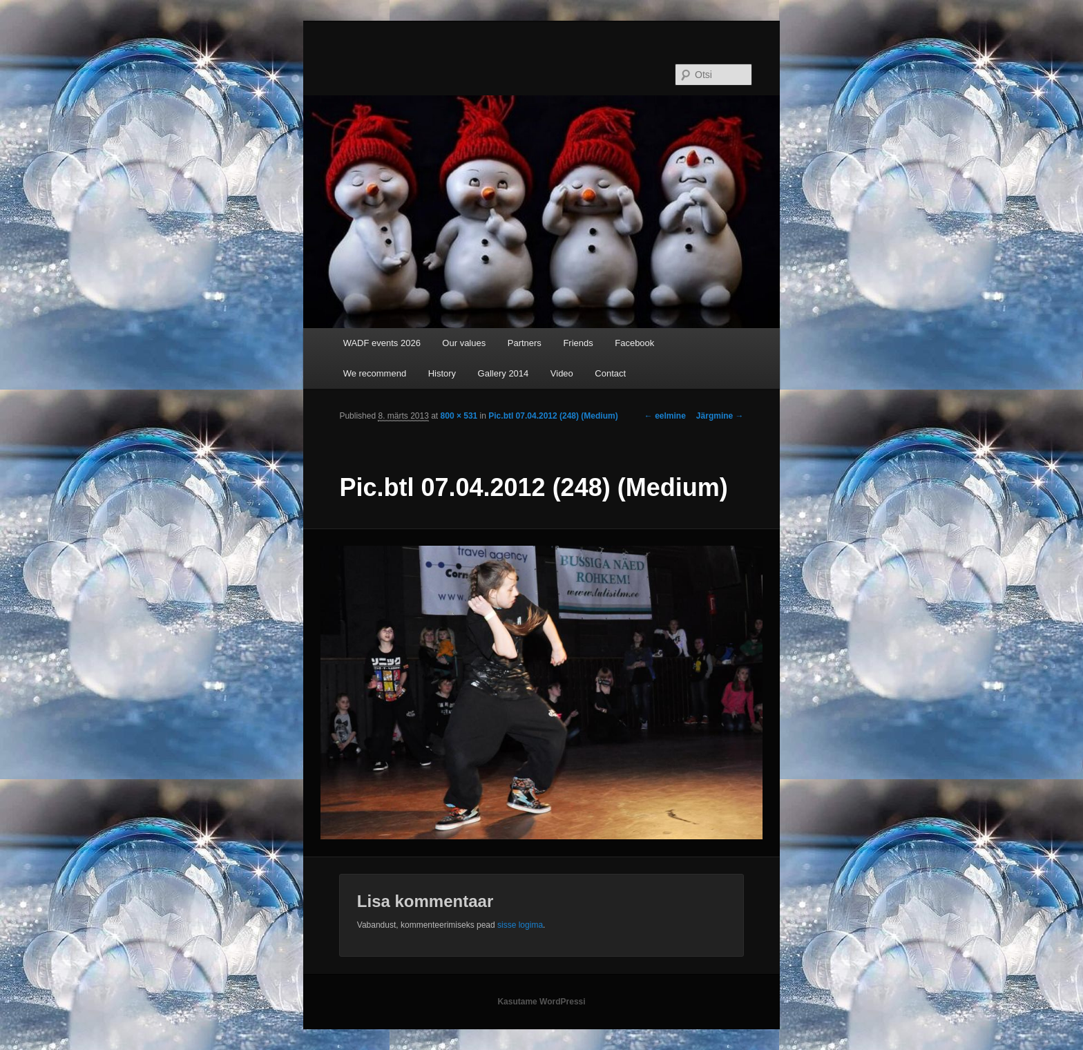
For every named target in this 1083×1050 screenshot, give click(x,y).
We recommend (375, 373)
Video (561, 373)
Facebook (634, 343)
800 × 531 (459, 416)
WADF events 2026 (382, 343)
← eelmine (665, 416)
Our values (464, 343)
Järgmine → (720, 416)
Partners (525, 343)
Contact (610, 373)
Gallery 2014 (503, 373)
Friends (578, 343)
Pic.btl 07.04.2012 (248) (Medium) (552, 416)
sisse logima (520, 925)
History (442, 373)
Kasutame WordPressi (541, 1001)
